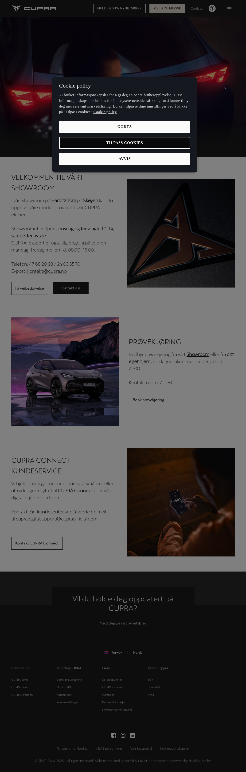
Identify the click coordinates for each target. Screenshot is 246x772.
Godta (124, 127)
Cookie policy (105, 112)
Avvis (125, 159)
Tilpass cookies (124, 143)
